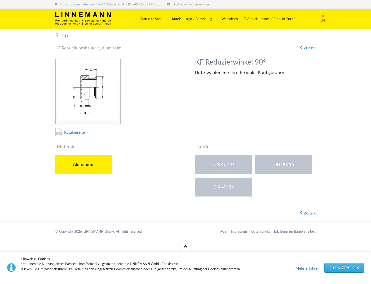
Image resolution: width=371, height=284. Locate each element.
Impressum (239, 231)
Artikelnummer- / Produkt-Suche (271, 19)
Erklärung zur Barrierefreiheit (295, 231)
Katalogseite (74, 132)
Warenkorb (229, 19)
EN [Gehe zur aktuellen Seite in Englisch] (322, 20)
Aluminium (84, 164)
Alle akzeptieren (344, 268)
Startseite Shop (151, 19)
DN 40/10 (223, 164)
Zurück (310, 47)
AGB (223, 231)
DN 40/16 (284, 164)
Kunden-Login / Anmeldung (192, 19)
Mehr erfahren (308, 268)
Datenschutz (260, 231)
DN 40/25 (223, 186)
